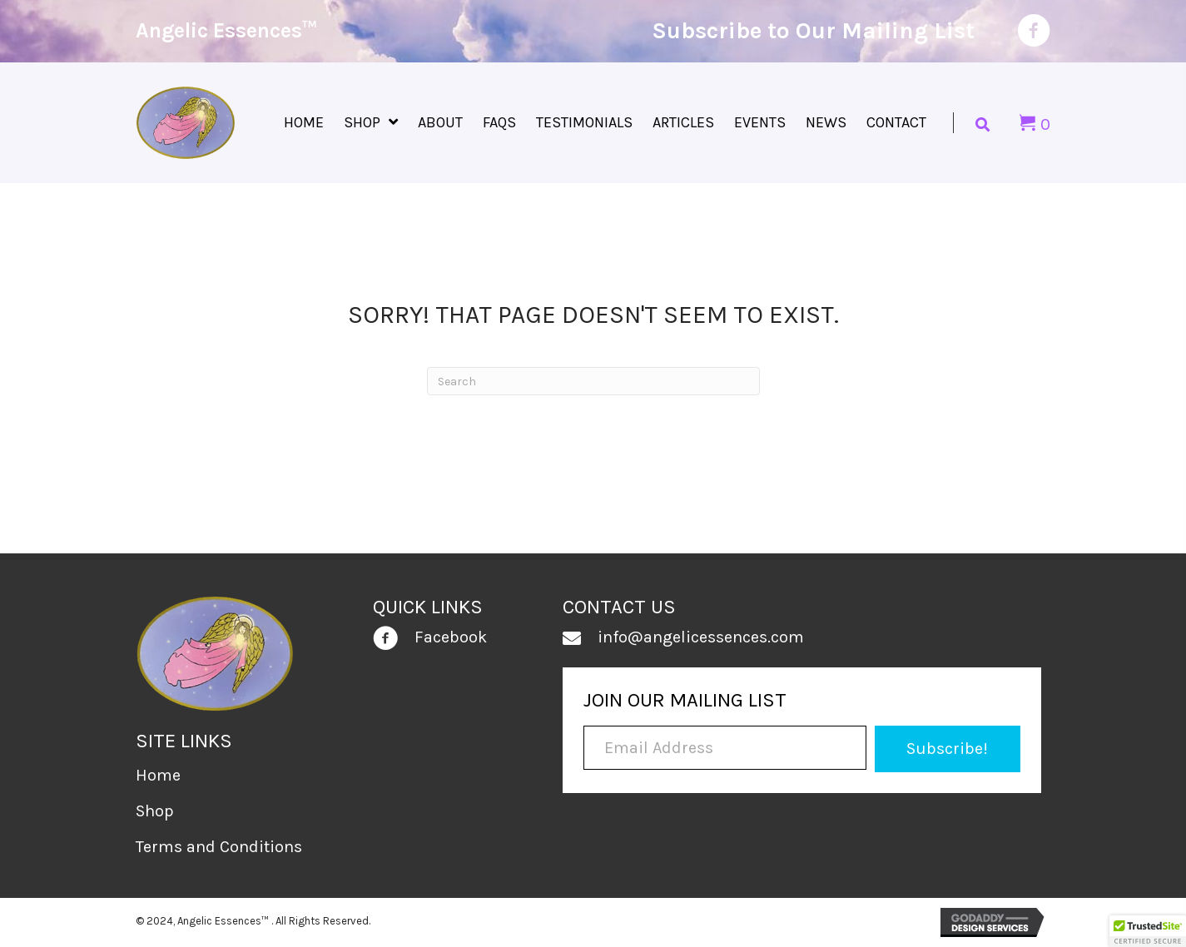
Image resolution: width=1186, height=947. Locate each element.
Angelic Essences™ (226, 30)
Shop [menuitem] (155, 811)
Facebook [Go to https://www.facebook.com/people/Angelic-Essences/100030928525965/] (450, 637)
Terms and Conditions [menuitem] (219, 846)
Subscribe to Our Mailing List (813, 30)
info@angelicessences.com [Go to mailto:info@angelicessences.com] (701, 637)
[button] (947, 749)
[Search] (593, 381)
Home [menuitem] (158, 775)
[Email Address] (724, 748)
